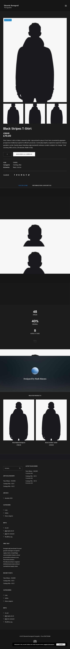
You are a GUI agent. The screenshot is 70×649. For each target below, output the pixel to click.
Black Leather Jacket (51, 443)
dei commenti (9, 534)
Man (20, 165)
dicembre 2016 (8, 498)
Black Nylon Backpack (18, 443)
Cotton (19, 167)
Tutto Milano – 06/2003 (9, 481)
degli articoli (9, 531)
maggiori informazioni (49, 644)
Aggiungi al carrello (24, 154)
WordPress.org (8, 536)
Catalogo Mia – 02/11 (8, 483)
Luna (6, 510)
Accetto (61, 644)
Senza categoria (9, 516)
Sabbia (6, 513)
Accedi (6, 528)
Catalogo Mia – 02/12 (8, 486)
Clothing (15, 165)
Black (14, 167)
